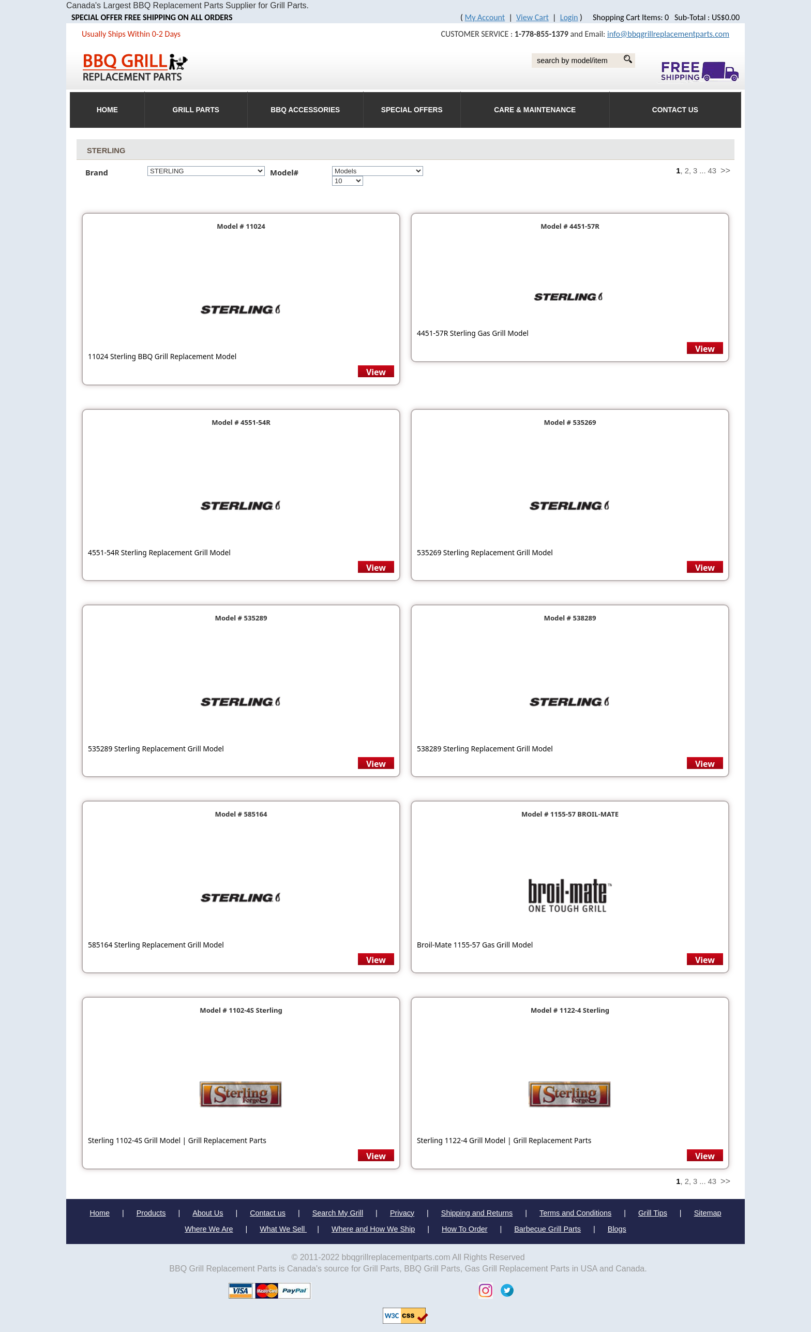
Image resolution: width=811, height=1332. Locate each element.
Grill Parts (196, 110)
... (702, 171)
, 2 (685, 171)
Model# (287, 172)
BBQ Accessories (305, 110)
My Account (485, 17)
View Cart (532, 17)
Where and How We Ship (373, 1229)
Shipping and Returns (477, 1213)
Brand (96, 172)
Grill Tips (652, 1213)
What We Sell (283, 1229)
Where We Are (209, 1229)
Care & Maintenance (535, 110)
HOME (107, 110)
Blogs (617, 1229)
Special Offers (412, 110)
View (376, 372)
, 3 (693, 171)
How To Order (465, 1229)
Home (100, 1213)
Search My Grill (337, 1213)
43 (712, 171)
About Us (207, 1213)
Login (569, 17)
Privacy (402, 1213)
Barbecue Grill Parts (547, 1229)
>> (725, 170)
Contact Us (675, 110)
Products (151, 1213)
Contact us (268, 1213)
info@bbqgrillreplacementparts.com (668, 34)
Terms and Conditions (575, 1213)
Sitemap (708, 1213)
